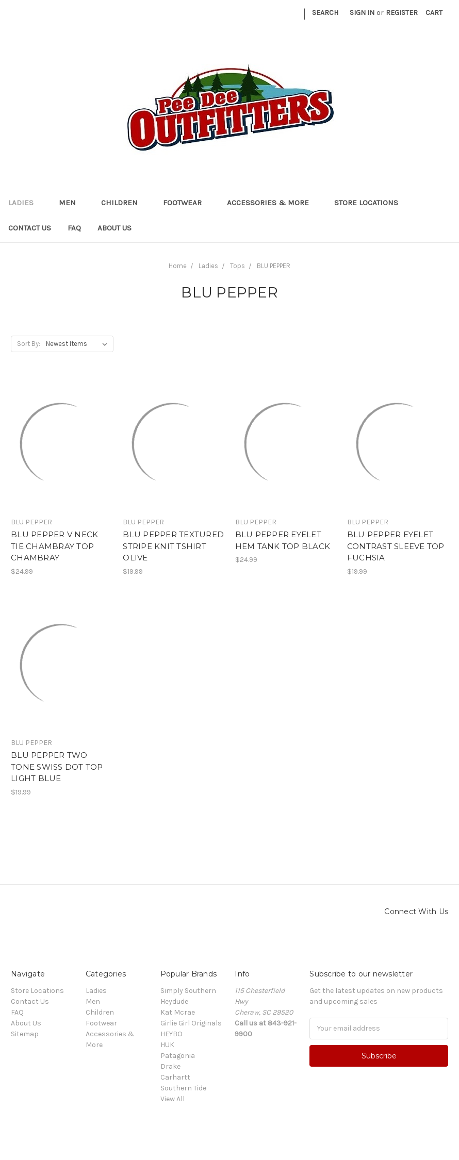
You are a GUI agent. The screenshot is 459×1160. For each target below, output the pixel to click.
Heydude (174, 1001)
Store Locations (366, 202)
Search (325, 12)
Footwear (186, 202)
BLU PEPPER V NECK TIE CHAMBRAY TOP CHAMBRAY (54, 545)
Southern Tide (183, 1088)
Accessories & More (272, 202)
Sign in (362, 12)
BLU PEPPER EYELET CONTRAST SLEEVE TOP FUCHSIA (396, 545)
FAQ (74, 228)
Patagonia (177, 1055)
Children (123, 202)
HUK (167, 1044)
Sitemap (25, 1034)
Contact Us (29, 228)
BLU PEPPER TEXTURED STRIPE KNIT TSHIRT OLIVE (173, 545)
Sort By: (28, 343)
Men (72, 202)
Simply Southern (188, 990)
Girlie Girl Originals (191, 1023)
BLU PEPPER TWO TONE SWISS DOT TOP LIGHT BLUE (57, 766)
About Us (114, 228)
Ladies (25, 202)
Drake (170, 1066)
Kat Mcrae (177, 1012)
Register (402, 12)
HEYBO (171, 1034)
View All (172, 1099)
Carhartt (175, 1077)
